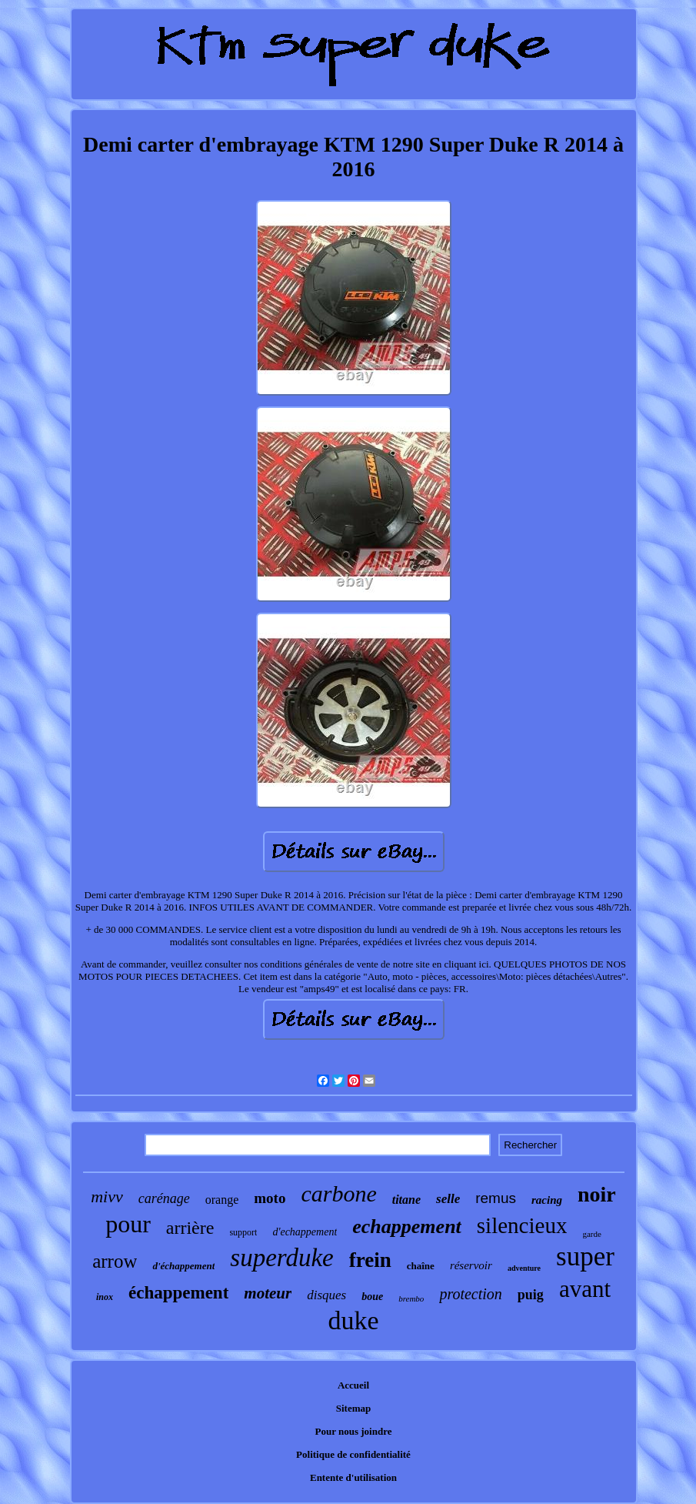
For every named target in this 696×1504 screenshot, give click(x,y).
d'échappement (183, 1266)
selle (448, 1199)
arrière (190, 1228)
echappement (406, 1226)
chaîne (421, 1266)
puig (531, 1294)
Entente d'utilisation (353, 1477)
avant (585, 1288)
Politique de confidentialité (353, 1454)
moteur (267, 1293)
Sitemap (353, 1408)
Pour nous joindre (353, 1431)
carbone (338, 1193)
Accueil (353, 1385)
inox (104, 1297)
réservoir (471, 1265)
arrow (114, 1261)
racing (546, 1200)
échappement (178, 1292)
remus (495, 1198)
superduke (281, 1258)
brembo (411, 1298)
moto (269, 1198)
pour (128, 1224)
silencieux (522, 1225)
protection (470, 1293)
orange (222, 1199)
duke (353, 1320)
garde (591, 1233)
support (243, 1232)
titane (406, 1199)
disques (326, 1295)
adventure (524, 1268)
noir (597, 1194)
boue (372, 1296)
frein (370, 1260)
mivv (107, 1196)
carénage (164, 1198)
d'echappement (304, 1232)
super (585, 1257)
